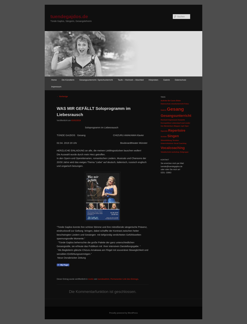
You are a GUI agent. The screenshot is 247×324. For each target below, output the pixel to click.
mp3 (182, 126)
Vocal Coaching (180, 143)
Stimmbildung (166, 140)
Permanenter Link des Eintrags (124, 279)
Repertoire (176, 130)
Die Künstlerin (68, 80)
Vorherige (62, 96)
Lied (183, 123)
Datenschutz (180, 80)
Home (54, 80)
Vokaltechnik (166, 152)
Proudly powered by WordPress (123, 313)
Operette (164, 131)
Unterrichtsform (167, 143)
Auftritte (164, 101)
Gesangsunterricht (176, 116)
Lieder (187, 123)
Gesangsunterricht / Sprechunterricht (96, 80)
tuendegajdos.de (69, 16)
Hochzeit (164, 120)
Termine (175, 140)
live (162, 126)
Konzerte (181, 120)
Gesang (175, 109)
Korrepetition (166, 123)
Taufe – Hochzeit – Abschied (131, 80)
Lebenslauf (176, 123)
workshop (175, 152)
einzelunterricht (177, 104)
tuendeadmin (103, 279)
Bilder (178, 101)
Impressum (56, 86)
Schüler (164, 136)
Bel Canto (172, 101)
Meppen (177, 126)
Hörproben (153, 80)
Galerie (166, 80)
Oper (187, 126)
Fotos (186, 104)
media (91, 279)
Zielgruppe (184, 152)
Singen (173, 136)
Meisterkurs (168, 126)
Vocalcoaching (173, 148)
